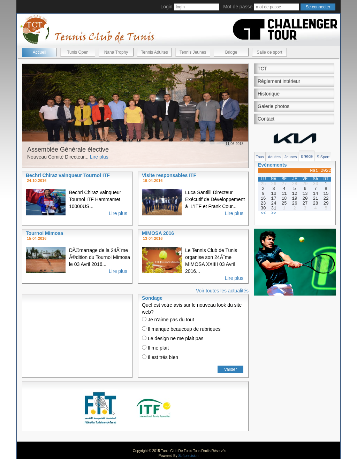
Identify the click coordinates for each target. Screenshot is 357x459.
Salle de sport (269, 52)
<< (263, 213)
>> (273, 213)
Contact (266, 119)
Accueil (39, 52)
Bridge (231, 52)
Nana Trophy (116, 52)
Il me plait (155, 348)
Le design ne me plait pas (172, 338)
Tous (260, 157)
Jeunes (290, 157)
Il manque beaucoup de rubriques (181, 329)
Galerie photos (273, 106)
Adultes (274, 157)
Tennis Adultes (154, 52)
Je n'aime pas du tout (168, 319)
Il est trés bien (160, 357)
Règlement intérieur (279, 81)
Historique (269, 94)
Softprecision (188, 456)
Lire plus (99, 157)
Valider (230, 369)
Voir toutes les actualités (222, 290)
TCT (262, 68)
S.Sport (323, 157)
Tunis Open (78, 52)
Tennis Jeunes (193, 52)
